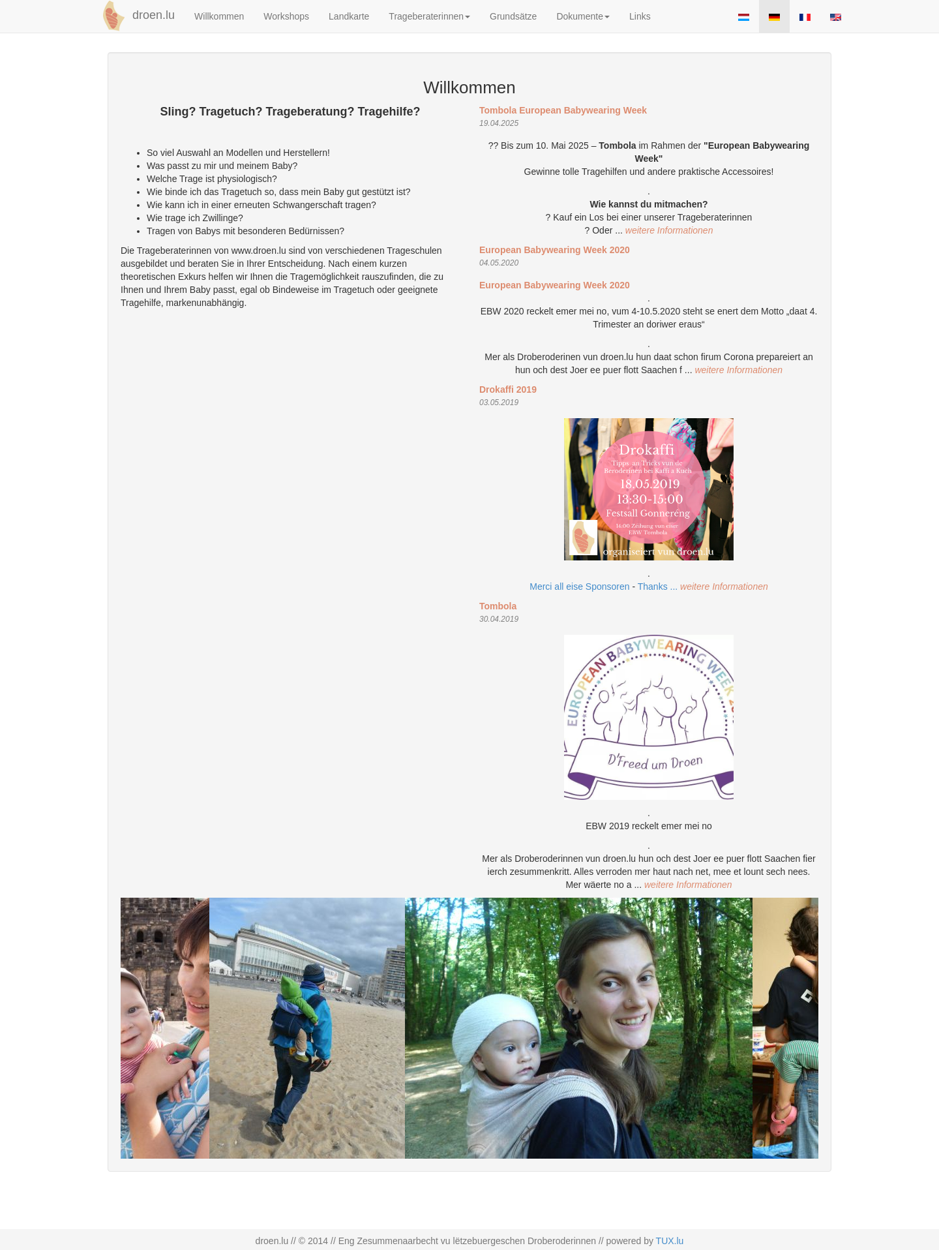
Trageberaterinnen (429, 16)
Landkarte (349, 16)
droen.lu (136, 15)
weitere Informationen (669, 230)
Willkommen (219, 16)
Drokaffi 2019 (508, 389)
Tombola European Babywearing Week (563, 110)
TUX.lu (670, 1241)
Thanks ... (659, 586)
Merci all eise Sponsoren (579, 586)
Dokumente (583, 16)
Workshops (286, 16)
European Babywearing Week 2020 (554, 250)
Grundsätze (513, 16)
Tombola (497, 606)
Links (640, 16)
